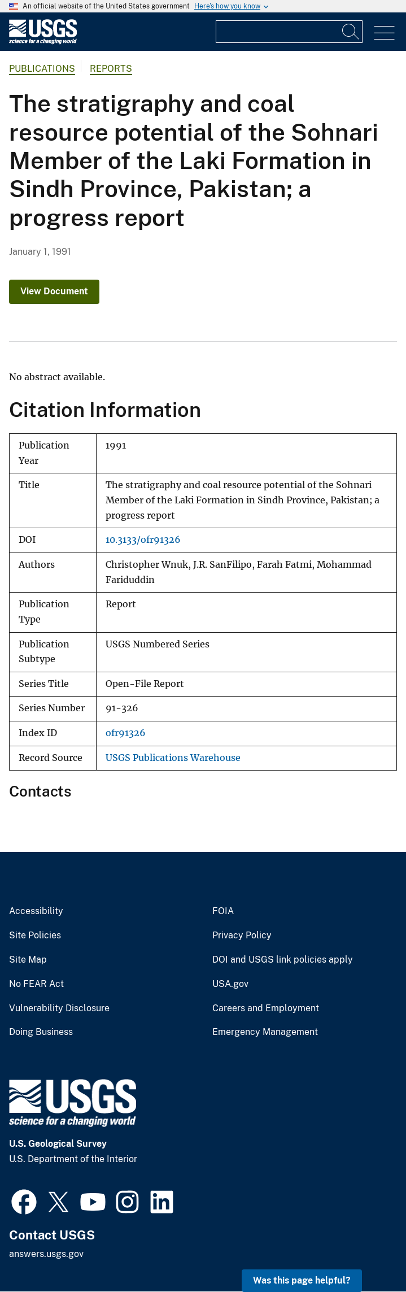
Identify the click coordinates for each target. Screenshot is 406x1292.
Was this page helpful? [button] (302, 1280)
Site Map (28, 960)
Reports (111, 68)
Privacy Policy (242, 935)
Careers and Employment (265, 1008)
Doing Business (41, 1032)
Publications (42, 68)
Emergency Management (265, 1032)
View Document (54, 291)
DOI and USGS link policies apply (282, 960)
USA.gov (230, 984)
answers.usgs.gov (46, 1254)
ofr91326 (126, 733)
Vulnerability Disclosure (59, 1008)
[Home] (43, 41)
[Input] (289, 31)
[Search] (351, 31)
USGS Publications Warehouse (173, 757)
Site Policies (35, 935)
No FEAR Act (36, 984)
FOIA (223, 911)
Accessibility (36, 911)
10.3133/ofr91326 (143, 539)
